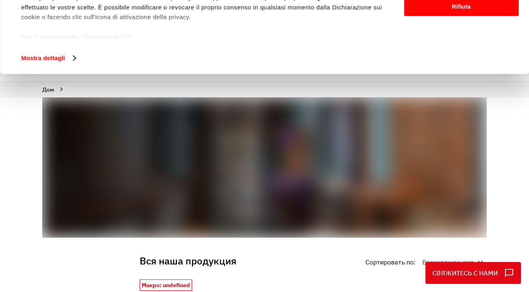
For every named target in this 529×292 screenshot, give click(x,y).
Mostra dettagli (43, 119)
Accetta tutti (461, 20)
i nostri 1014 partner (69, 29)
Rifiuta (461, 67)
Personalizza (461, 44)
